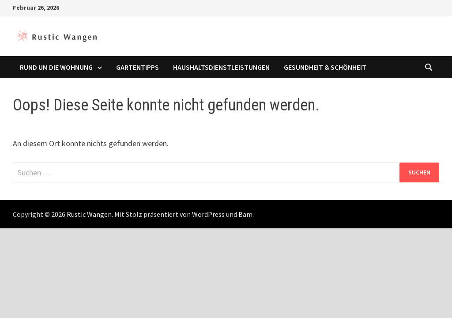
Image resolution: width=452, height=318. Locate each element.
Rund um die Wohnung (56, 67)
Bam (245, 214)
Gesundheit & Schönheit (325, 67)
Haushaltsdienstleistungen (221, 67)
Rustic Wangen (89, 214)
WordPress (208, 214)
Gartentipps (137, 67)
